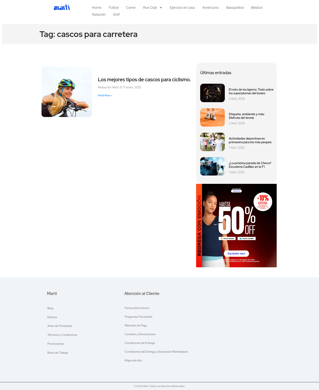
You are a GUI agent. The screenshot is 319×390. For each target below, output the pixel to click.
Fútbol (114, 7)
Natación (99, 14)
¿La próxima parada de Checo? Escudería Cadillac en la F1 (250, 165)
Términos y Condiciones (63, 334)
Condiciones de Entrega (140, 344)
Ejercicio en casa (182, 7)
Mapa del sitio (133, 362)
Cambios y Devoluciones (140, 334)
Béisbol (256, 7)
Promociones (56, 344)
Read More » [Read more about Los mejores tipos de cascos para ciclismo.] (105, 95)
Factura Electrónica (137, 306)
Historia (52, 315)
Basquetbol (235, 7)
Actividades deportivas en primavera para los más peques (250, 140)
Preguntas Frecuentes (139, 315)
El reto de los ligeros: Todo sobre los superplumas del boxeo (251, 91)
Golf (116, 14)
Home (96, 7)
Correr (131, 7)
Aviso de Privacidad (60, 325)
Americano (210, 7)
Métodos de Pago (136, 325)
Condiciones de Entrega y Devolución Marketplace (156, 353)
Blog (51, 306)
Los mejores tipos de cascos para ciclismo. (144, 79)
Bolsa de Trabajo (58, 353)
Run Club (153, 7)
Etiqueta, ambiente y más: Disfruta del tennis (247, 116)
